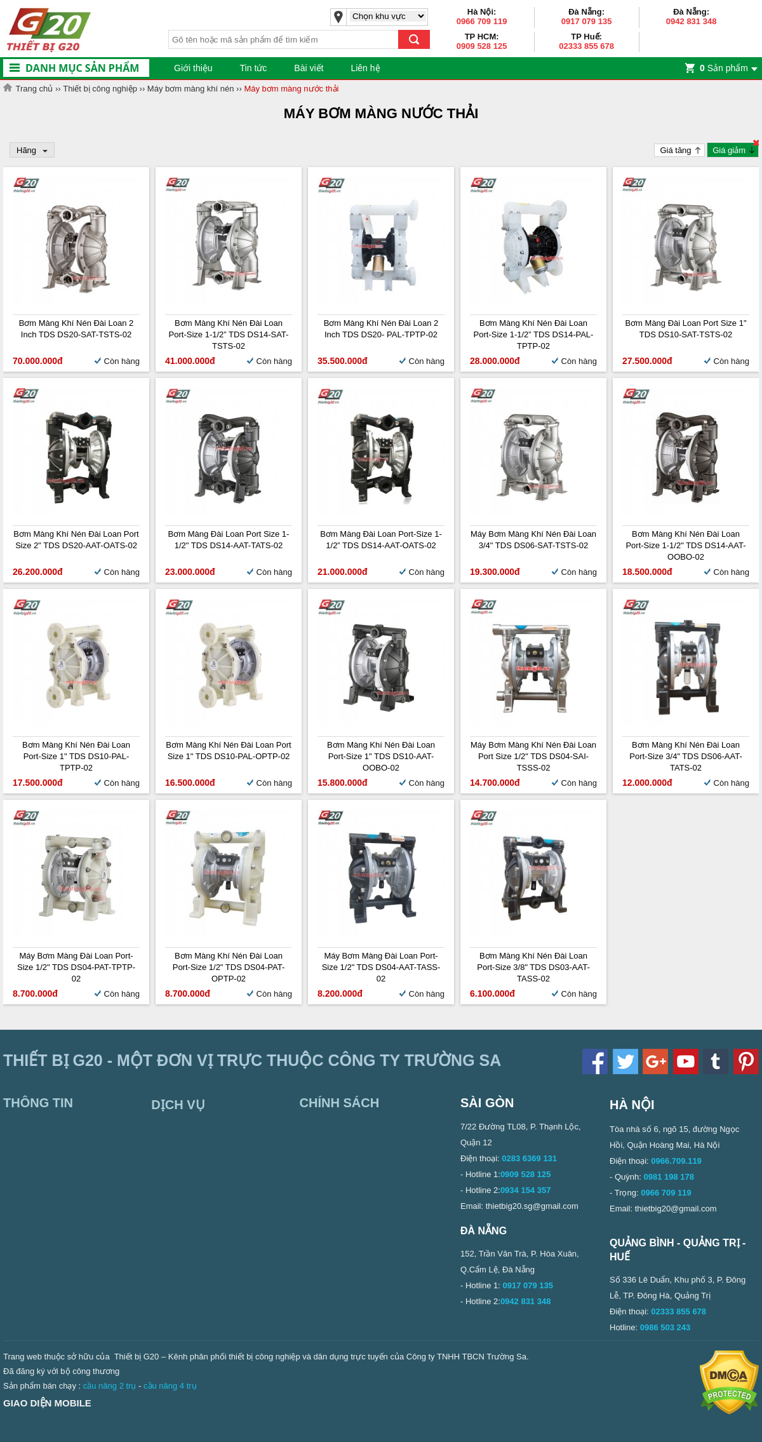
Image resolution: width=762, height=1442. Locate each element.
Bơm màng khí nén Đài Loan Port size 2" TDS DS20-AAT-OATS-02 (75, 539)
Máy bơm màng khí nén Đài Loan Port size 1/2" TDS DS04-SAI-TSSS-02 (533, 756)
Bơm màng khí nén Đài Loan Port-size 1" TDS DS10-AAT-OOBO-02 (381, 756)
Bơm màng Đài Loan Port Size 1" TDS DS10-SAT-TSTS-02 (685, 328)
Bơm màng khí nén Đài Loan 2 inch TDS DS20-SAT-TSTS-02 (76, 328)
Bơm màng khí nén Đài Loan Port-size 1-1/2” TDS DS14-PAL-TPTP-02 (534, 334)
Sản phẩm (724, 68)
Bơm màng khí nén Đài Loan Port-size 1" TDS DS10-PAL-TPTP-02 (76, 756)
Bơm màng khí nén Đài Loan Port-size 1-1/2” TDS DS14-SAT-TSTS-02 (229, 334)
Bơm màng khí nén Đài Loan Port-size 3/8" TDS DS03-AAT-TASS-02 (533, 967)
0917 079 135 (586, 21)
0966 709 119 (482, 21)
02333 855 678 (586, 46)
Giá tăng (675, 150)
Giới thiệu (193, 68)
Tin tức (253, 68)
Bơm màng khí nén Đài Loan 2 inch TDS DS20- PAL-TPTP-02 (381, 328)
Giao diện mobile (47, 1403)
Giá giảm (728, 150)
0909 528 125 (482, 46)
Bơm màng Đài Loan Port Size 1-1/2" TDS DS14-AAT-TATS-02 (229, 539)
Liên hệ (365, 68)
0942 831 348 (691, 21)
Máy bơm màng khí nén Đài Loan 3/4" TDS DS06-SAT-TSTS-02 (533, 539)
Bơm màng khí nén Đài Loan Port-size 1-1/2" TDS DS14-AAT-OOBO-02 (685, 545)
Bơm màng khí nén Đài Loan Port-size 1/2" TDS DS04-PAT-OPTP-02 (229, 967)
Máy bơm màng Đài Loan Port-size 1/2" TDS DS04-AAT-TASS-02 (381, 967)
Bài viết (308, 68)
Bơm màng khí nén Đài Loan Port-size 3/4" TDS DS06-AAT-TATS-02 (685, 756)
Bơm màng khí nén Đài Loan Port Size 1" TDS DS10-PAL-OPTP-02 (228, 750)
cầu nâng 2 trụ (110, 1386)
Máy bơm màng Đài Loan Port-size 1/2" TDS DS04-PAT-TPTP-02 (76, 967)
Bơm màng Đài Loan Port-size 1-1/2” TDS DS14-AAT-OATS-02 (381, 539)
